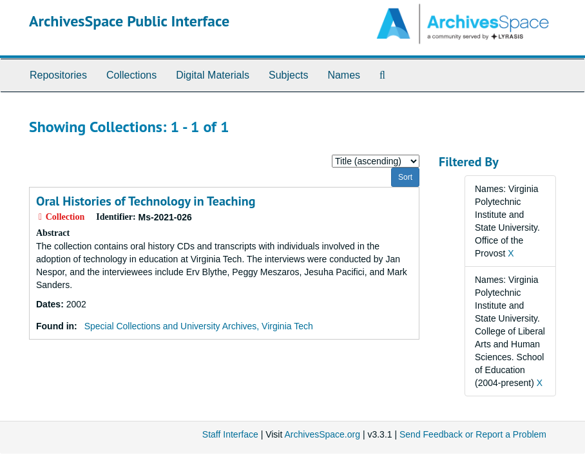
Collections (131, 75)
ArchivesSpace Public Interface (129, 21)
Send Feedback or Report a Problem (472, 434)
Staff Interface (230, 434)
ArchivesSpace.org (322, 434)
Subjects (288, 75)
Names (343, 75)
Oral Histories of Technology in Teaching (145, 201)
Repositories (58, 75)
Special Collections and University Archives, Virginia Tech (198, 326)
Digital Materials (212, 75)
